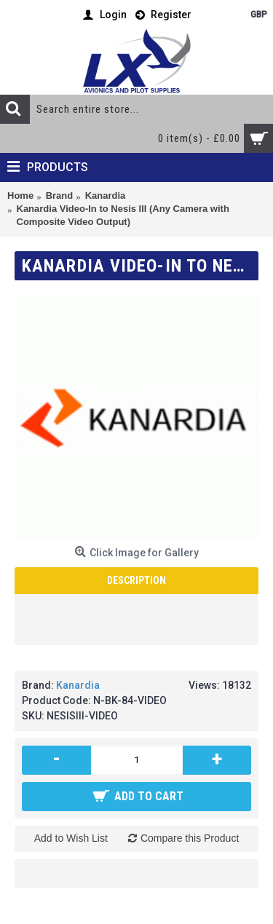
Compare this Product (190, 838)
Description (136, 580)
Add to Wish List (71, 838)
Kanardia (78, 685)
